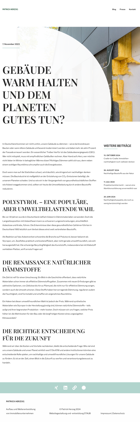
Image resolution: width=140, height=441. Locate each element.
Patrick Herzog (10, 9)
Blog (114, 9)
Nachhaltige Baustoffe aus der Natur (119, 173)
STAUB (87, 413)
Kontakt (132, 9)
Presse (122, 9)
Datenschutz (119, 413)
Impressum (106, 413)
